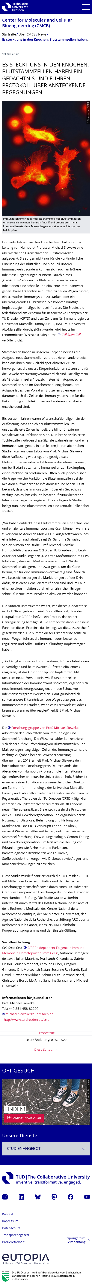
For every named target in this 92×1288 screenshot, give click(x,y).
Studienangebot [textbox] (24, 1149)
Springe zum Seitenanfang (76, 1240)
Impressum (10, 1221)
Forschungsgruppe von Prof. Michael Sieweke (44, 728)
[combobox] (46, 1148)
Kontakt (7, 1214)
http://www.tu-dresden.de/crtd (26, 1020)
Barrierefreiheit (13, 1242)
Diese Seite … (43, 1050)
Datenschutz (11, 1228)
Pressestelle (46, 1033)
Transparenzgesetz (15, 1235)
